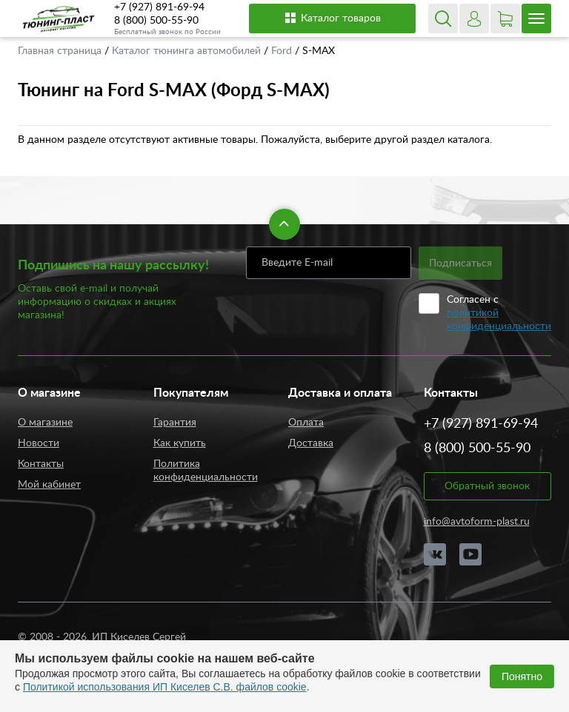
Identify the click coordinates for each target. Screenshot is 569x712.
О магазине (45, 422)
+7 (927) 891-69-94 (159, 7)
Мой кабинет (49, 485)
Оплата (306, 422)
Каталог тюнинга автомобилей (188, 51)
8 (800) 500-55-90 (156, 21)
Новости (38, 443)
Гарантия (174, 422)
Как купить (179, 443)
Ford (283, 51)
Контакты (41, 464)
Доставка (310, 443)
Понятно (522, 676)
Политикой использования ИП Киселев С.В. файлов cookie (165, 687)
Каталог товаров (332, 17)
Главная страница (61, 51)
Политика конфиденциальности (205, 471)
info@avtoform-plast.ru (477, 522)
